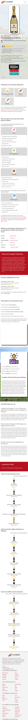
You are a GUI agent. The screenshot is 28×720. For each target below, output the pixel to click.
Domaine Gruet (5, 36)
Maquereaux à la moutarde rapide (8, 206)
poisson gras (22, 216)
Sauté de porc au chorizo (7, 145)
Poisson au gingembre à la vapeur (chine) (10, 210)
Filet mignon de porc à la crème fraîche (9, 136)
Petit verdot (17, 711)
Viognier (6, 387)
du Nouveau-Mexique (16, 40)
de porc (17, 216)
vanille (13, 110)
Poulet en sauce (5, 181)
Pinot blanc (17, 716)
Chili (16, 672)
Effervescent (12, 244)
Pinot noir (4, 707)
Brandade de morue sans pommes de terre (10, 204)
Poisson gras (14, 199)
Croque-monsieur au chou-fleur (8, 183)
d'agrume (3, 110)
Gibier (3, 689)
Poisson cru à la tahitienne (7, 202)
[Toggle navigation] (25, 2)
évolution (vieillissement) (9, 111)
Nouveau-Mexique (14, 240)
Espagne (16, 674)
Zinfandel (3, 389)
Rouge (3, 695)
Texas (15, 382)
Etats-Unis (12, 242)
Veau (16, 689)
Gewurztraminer (18, 714)
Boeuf (3, 685)
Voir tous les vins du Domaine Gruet (20, 475)
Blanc (3, 697)
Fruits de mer (5, 687)
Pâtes (16, 687)
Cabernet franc (5, 713)
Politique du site (5, 667)
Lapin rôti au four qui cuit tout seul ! (9, 141)
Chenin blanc (17, 710)
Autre (16, 698)
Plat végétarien (14, 154)
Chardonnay (12, 238)
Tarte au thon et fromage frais (8, 208)
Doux (16, 695)
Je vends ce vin (14, 70)
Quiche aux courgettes (6, 162)
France (16, 677)
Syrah (2, 387)
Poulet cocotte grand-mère (7, 140)
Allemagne (4, 674)
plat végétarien (4, 218)
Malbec (3, 716)
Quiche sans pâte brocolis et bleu (8, 164)
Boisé (20, 94)
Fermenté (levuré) (7, 94)
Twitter (21, 316)
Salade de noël (5, 211)
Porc (14, 133)
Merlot (3, 711)
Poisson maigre (18, 684)
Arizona (24, 382)
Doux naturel (17, 697)
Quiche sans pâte (5, 157)
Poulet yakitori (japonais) (7, 177)
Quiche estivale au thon (6, 160)
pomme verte (7, 110)
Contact (4, 666)
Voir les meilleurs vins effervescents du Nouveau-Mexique (16, 593)
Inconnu (16, 700)
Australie (4, 677)
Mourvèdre (17, 707)
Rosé (3, 700)
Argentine (4, 676)
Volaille (14, 174)
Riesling (20, 387)
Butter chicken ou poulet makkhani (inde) (10, 179)
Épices (7, 103)
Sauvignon (15, 387)
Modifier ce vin (14, 73)
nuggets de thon (11, 219)
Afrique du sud (5, 672)
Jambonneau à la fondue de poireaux (9, 138)
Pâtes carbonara (5, 143)
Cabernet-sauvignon (6, 710)
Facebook (16, 316)
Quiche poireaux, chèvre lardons (8, 158)
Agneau (3, 684)
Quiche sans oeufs (5, 166)
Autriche (4, 679)
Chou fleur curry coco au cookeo (8, 184)
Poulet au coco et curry (6, 186)
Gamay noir (17, 708)
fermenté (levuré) (18, 111)
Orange (16, 701)
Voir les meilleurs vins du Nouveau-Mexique (18, 532)
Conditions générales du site (8, 669)
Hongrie (16, 679)
